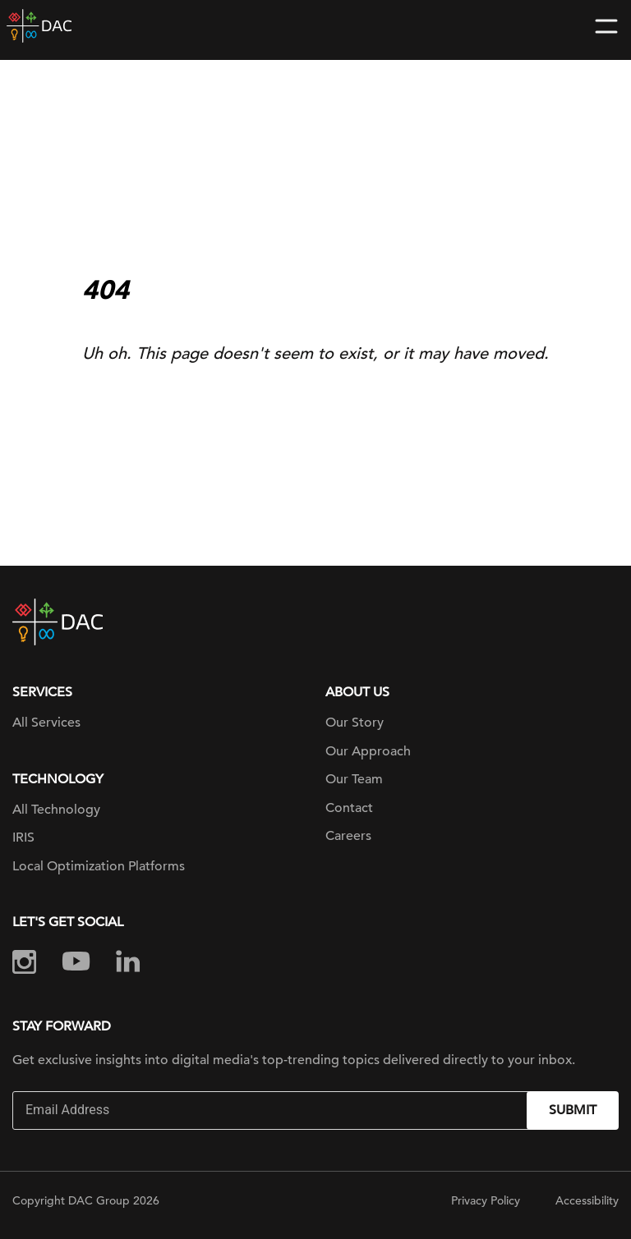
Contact (349, 808)
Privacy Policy (485, 1200)
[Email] (271, 1110)
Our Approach (368, 751)
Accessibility (587, 1200)
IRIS (23, 837)
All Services (46, 722)
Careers (348, 836)
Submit (572, 1110)
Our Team (354, 779)
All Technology (56, 809)
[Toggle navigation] (606, 26)
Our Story (354, 722)
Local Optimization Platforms (98, 866)
